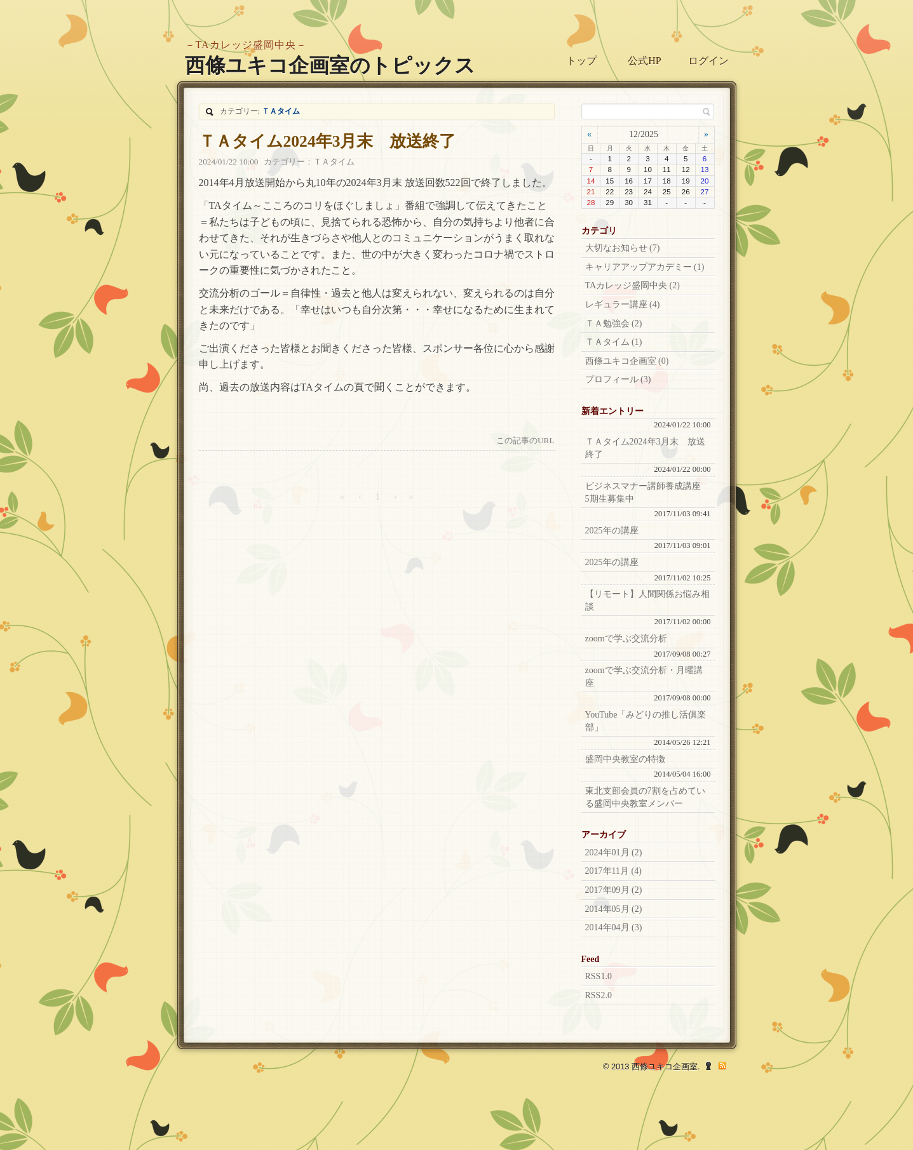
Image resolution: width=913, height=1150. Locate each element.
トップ (581, 60)
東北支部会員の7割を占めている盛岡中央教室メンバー (645, 797)
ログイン (708, 60)
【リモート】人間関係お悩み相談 (647, 600)
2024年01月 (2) (613, 852)
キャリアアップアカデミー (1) (645, 267)
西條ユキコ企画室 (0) (627, 361)
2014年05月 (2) (613, 909)
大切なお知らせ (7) (622, 248)
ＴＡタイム (334, 161)
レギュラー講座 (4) (622, 304)
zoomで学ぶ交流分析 (626, 638)
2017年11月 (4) (613, 871)
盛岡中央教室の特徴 (625, 759)
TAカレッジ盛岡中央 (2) (632, 285)
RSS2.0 (598, 995)
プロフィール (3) (618, 379)
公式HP (644, 60)
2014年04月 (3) (613, 927)
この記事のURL (525, 440)
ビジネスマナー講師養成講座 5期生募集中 (647, 492)
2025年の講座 (612, 530)
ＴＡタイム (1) (613, 342)
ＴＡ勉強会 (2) (613, 323)
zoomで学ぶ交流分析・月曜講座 (644, 676)
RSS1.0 (598, 976)
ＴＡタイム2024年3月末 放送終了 (327, 141)
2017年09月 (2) (613, 890)
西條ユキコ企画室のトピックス (330, 65)
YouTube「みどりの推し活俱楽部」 (646, 721)
